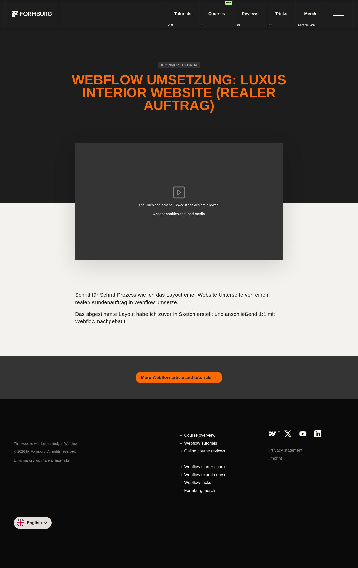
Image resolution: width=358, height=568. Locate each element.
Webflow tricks (197, 482)
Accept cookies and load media (179, 214)
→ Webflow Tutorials (198, 443)
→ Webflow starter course (203, 467)
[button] (338, 14)
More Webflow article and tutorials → (179, 377)
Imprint (275, 458)
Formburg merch (199, 490)
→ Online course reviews (202, 451)
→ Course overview (197, 435)
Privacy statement (285, 450)
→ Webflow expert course (202, 474)
